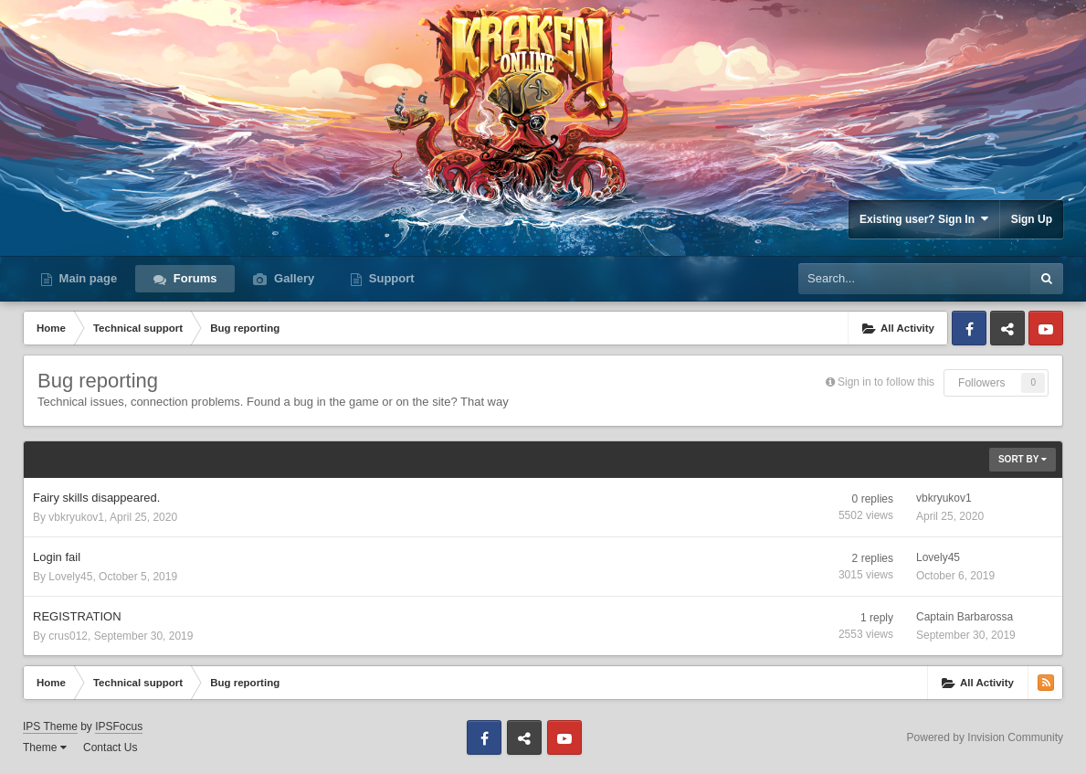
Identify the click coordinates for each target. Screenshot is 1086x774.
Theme (45, 747)
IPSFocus (118, 726)
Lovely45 (70, 576)
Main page (86, 278)
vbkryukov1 (76, 517)
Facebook (969, 328)
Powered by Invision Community (985, 737)
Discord (1007, 328)
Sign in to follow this (886, 382)
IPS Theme (50, 726)
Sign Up (1031, 219)
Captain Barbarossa (964, 616)
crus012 (68, 636)
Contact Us (110, 747)
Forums (193, 278)
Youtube (1045, 328)
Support (389, 278)
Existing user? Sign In (923, 219)
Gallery (292, 278)
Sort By (1022, 459)
